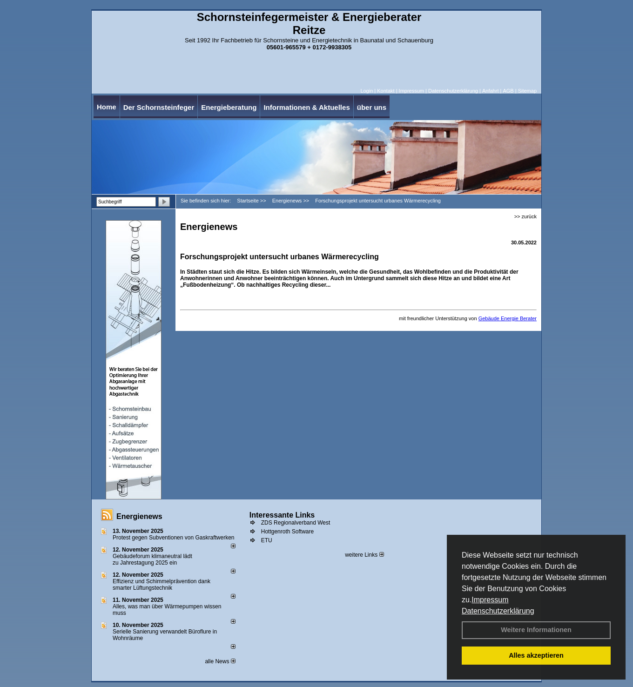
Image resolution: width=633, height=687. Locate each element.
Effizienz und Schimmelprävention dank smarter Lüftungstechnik (161, 584)
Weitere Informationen (536, 629)
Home (106, 107)
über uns (371, 107)
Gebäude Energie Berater (507, 318)
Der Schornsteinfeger (159, 107)
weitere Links (364, 555)
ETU (266, 540)
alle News (220, 661)
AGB (508, 91)
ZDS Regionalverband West (295, 522)
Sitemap (527, 91)
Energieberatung (228, 107)
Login (366, 91)
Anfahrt (490, 91)
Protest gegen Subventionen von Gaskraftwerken (174, 537)
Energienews (139, 516)
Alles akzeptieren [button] (536, 655)
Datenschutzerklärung (498, 611)
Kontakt (385, 91)
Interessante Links (282, 515)
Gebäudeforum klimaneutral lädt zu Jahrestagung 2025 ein (152, 559)
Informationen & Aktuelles (306, 107)
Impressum (489, 600)
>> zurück (525, 216)
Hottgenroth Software (287, 531)
